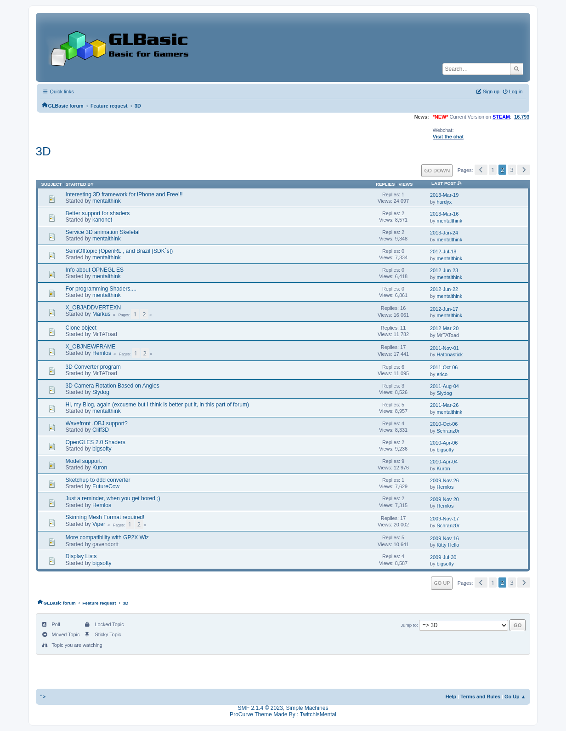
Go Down (437, 170)
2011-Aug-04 (444, 386)
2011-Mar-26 (444, 405)
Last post (448, 183)
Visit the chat (448, 136)
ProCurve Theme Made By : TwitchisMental (283, 714)
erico (442, 374)
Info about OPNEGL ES (95, 270)
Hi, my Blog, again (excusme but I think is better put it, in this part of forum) (157, 404)
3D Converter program (93, 367)
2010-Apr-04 (444, 461)
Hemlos (101, 353)
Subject (51, 184)
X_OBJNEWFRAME (91, 346)
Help (451, 696)
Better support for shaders (98, 213)
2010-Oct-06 (444, 424)
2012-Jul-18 (443, 251)
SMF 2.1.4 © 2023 (260, 708)
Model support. (84, 461)
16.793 (521, 117)
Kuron (99, 467)
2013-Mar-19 (444, 195)
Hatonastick (450, 354)
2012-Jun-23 (444, 270)
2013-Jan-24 (444, 232)
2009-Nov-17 (444, 518)
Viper (98, 524)
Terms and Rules (480, 696)
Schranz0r (448, 431)
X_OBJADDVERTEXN (93, 307)
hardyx (444, 202)
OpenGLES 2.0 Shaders (95, 442)
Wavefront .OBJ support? (97, 423)
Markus (101, 314)
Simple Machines (307, 708)
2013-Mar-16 (444, 214)
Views (405, 184)
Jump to (409, 625)
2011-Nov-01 (444, 348)
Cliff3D (100, 430)
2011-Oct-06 (444, 367)
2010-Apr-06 (444, 442)
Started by (80, 184)
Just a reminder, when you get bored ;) (113, 498)
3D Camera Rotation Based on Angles (112, 386)
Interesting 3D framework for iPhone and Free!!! (124, 194)
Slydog (100, 392)
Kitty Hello (448, 545)
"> (43, 696)
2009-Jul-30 (443, 557)
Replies (385, 184)
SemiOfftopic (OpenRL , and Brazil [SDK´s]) (119, 251)
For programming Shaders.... (101, 289)
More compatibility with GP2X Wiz (107, 537)
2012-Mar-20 (444, 328)
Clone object (81, 328)
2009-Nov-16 (444, 538)
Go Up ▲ (515, 696)
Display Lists (81, 556)
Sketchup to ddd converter (98, 480)
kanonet (102, 220)
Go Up (442, 582)
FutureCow (105, 486)
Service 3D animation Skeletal (103, 232)
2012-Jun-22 (444, 289)
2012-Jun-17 (444, 309)
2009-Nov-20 (444, 499)
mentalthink (106, 201)
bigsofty (102, 448)
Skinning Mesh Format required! (105, 517)
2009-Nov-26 (444, 480)
